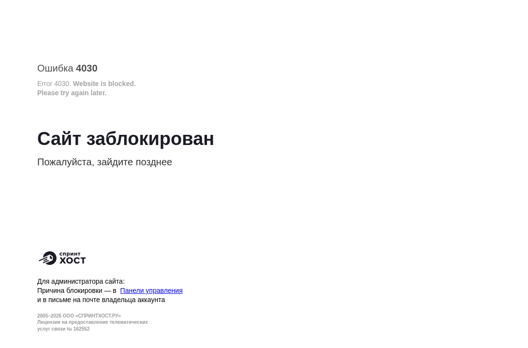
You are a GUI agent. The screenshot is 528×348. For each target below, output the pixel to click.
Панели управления (151, 290)
